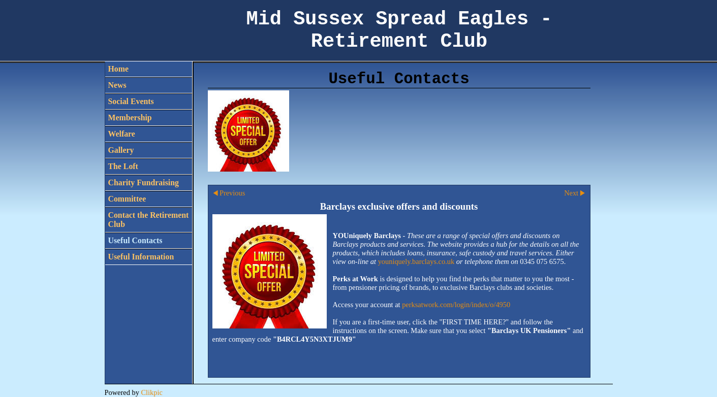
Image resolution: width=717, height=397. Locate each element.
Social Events (131, 101)
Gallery (121, 150)
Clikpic (151, 392)
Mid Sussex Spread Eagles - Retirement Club (399, 30)
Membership (130, 117)
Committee (127, 198)
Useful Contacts (135, 240)
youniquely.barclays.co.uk (416, 261)
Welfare (121, 133)
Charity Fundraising (143, 182)
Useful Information (141, 256)
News (117, 85)
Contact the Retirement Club (148, 219)
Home (118, 68)
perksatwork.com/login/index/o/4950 (456, 305)
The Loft (123, 166)
